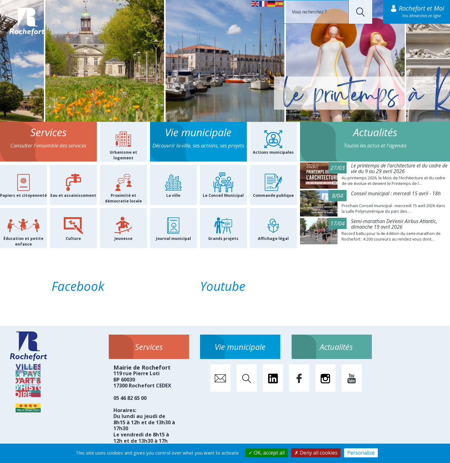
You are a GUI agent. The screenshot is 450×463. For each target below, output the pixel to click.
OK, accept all (266, 452)
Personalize (361, 452)
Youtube (222, 286)
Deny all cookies (316, 452)
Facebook (78, 286)
